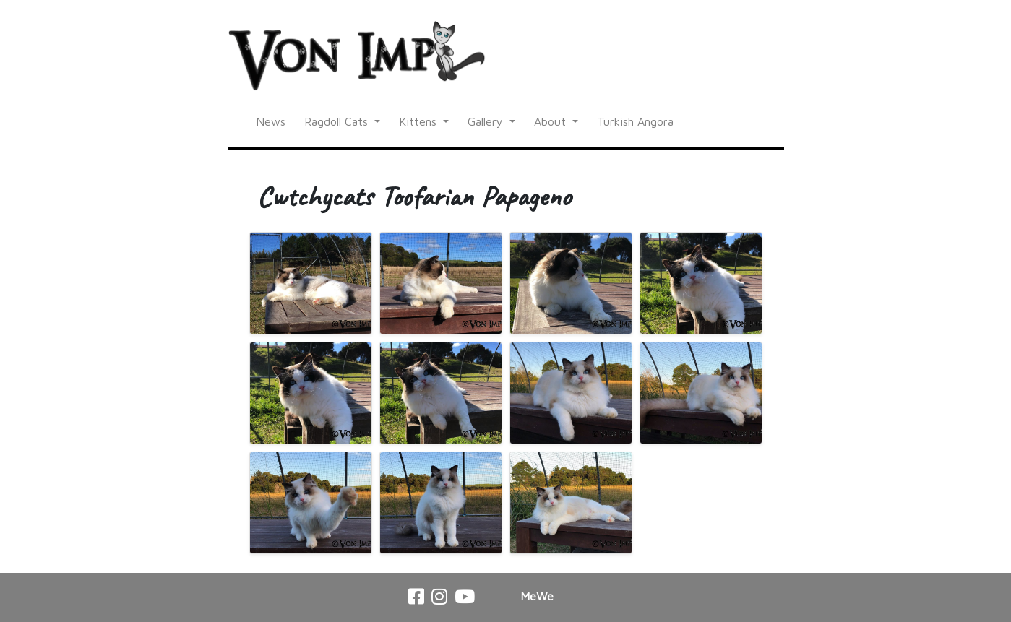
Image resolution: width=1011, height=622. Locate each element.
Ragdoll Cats (337, 121)
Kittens (419, 121)
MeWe (537, 595)
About (551, 121)
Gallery (487, 121)
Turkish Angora (635, 121)
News (270, 121)
